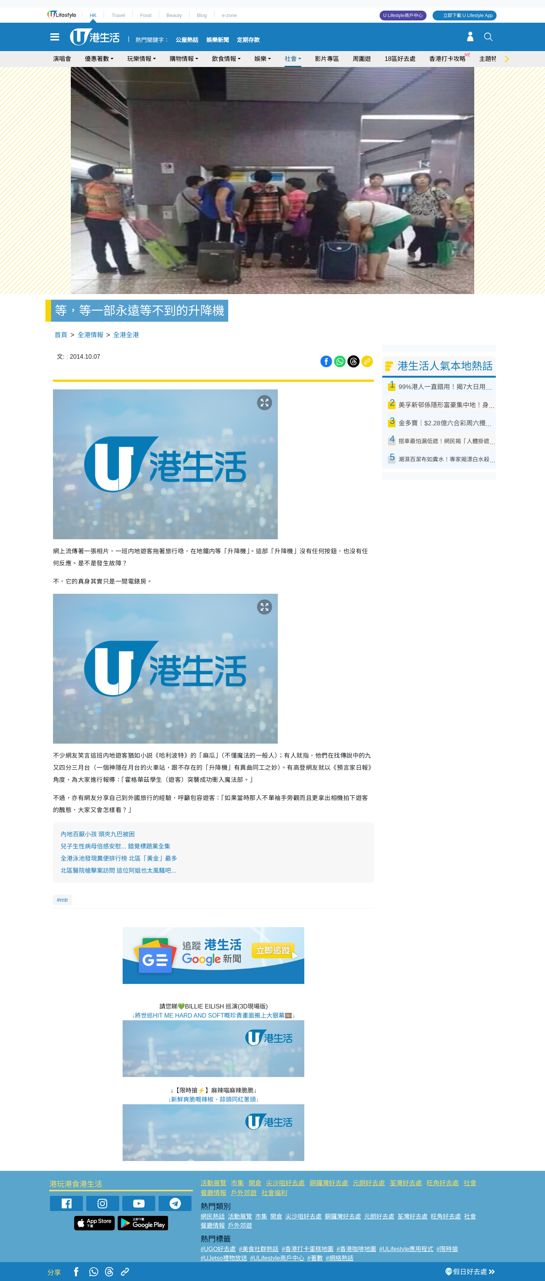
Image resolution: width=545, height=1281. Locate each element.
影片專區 (327, 59)
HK (93, 15)
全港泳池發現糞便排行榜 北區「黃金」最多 (119, 858)
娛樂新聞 (217, 40)
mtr (64, 900)
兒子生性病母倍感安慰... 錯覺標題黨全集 (115, 846)
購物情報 (182, 59)
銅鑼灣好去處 (329, 1183)
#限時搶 (447, 1249)
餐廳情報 (213, 1193)
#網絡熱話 (339, 1258)
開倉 (255, 1183)
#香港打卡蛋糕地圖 (307, 1249)
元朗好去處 (369, 1183)
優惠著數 (97, 59)
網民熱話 (213, 1216)
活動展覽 (213, 1183)
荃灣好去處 (406, 1183)
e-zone (229, 15)
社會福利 (274, 1193)
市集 (237, 1183)
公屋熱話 (187, 40)
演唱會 (62, 59)
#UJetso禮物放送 (224, 1258)
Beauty (174, 15)
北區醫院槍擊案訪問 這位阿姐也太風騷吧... (118, 870)
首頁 (60, 335)
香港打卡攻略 (447, 59)
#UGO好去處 (218, 1249)
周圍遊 (362, 59)
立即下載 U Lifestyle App (468, 15)
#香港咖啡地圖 (356, 1249)
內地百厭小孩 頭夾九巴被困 (98, 834)
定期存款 (248, 40)
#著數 (315, 1258)
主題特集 (491, 59)
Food (145, 15)
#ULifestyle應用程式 (406, 1249)
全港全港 (126, 335)
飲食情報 (224, 59)
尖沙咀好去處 (285, 1183)
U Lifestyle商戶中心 (403, 15)
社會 (291, 59)
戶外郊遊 (244, 1193)
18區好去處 (400, 59)
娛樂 (260, 59)
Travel (118, 15)
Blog (202, 15)
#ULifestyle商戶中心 (277, 1258)
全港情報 (90, 335)
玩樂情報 (139, 59)
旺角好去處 (443, 1183)
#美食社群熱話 (259, 1249)
